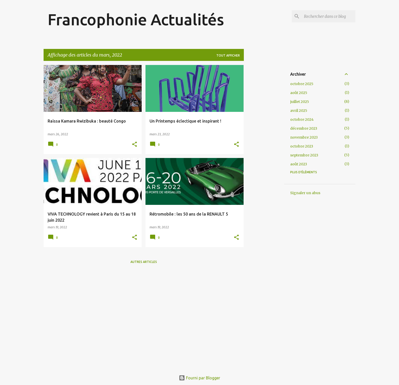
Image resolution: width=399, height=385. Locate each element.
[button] (134, 144)
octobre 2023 (301, 146)
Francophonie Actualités (136, 19)
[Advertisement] (264, 141)
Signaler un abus (305, 193)
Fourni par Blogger (199, 378)
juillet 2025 (299, 101)
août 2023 (298, 164)
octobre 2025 (301, 84)
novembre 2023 (304, 137)
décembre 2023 (303, 128)
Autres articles (143, 261)
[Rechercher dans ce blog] (328, 16)
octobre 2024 (302, 119)
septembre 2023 (304, 155)
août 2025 (298, 92)
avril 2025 (298, 110)
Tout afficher (228, 55)
